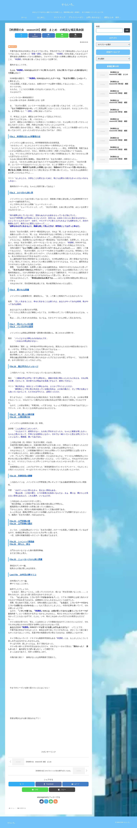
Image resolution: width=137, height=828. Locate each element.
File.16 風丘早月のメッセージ (24, 366)
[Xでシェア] (21, 35)
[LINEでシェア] (62, 35)
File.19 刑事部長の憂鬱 (21, 476)
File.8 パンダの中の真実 (21, 327)
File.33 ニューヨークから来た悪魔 (26, 559)
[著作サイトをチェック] (42, 801)
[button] (75, 35)
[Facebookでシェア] (34, 35)
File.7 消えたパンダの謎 (21, 324)
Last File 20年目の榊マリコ (23, 575)
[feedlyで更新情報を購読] (51, 801)
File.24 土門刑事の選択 (21, 524)
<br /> (14, 671)
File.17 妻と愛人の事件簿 (22, 414)
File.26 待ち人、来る (20, 544)
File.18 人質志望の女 (20, 417)
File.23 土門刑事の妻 (20, 521)
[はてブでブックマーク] (48, 35)
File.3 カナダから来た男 (21, 193)
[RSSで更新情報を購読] (55, 801)
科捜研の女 (12, 46)
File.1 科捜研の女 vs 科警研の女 (25, 136)
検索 (98, 26)
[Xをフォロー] (46, 801)
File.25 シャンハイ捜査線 (22, 541)
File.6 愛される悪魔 (19, 290)
